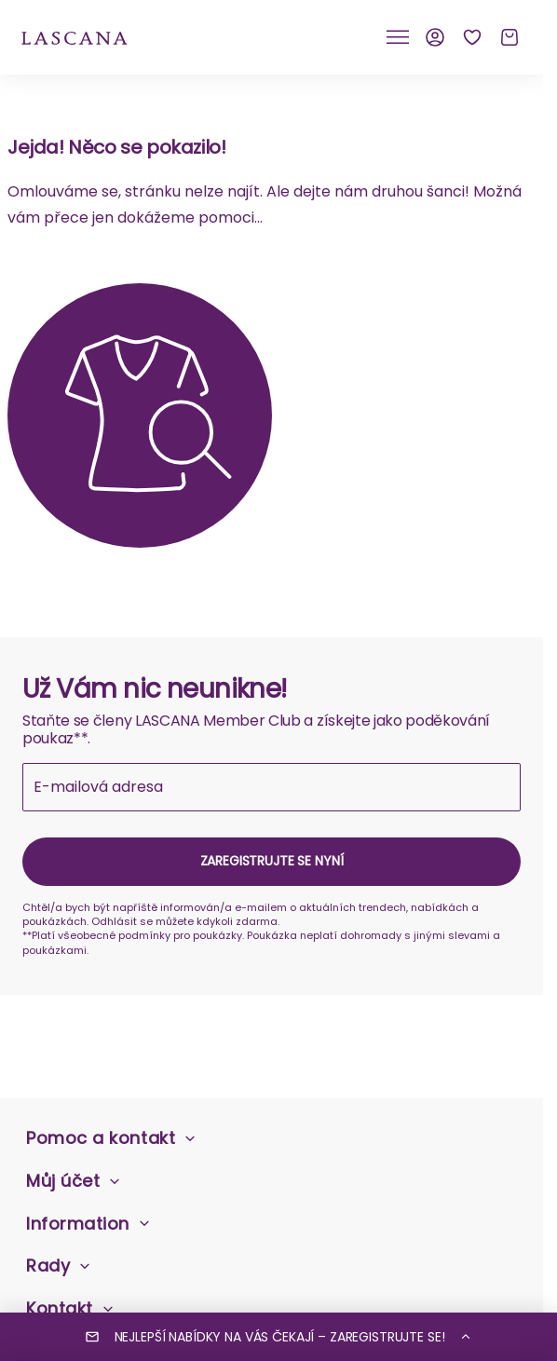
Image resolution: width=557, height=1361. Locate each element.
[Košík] (509, 37)
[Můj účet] (435, 37)
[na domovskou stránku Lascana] (74, 37)
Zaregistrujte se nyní (272, 860)
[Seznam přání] (472, 37)
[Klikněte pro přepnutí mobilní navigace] (397, 37)
